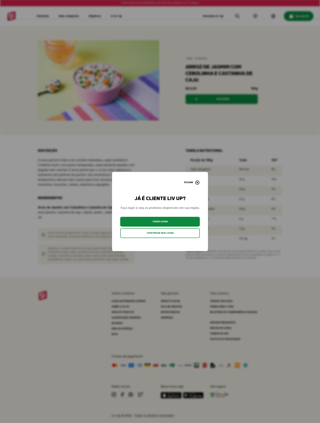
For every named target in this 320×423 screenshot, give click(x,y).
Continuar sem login (160, 233)
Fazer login (160, 221)
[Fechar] (192, 182)
